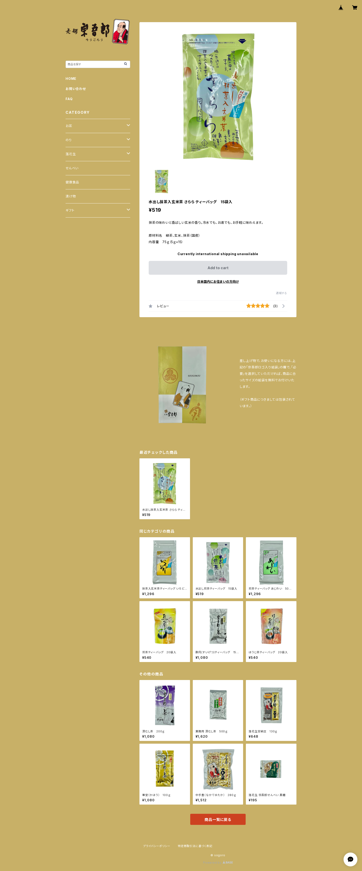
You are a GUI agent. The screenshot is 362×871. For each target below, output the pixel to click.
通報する (281, 293)
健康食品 (72, 182)
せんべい (72, 168)
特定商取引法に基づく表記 (195, 846)
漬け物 (71, 196)
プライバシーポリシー (156, 846)
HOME (71, 79)
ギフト (70, 210)
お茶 (69, 126)
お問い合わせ (76, 89)
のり (69, 140)
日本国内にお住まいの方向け (218, 281)
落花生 (71, 154)
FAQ (69, 99)
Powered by (218, 862)
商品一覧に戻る (218, 819)
